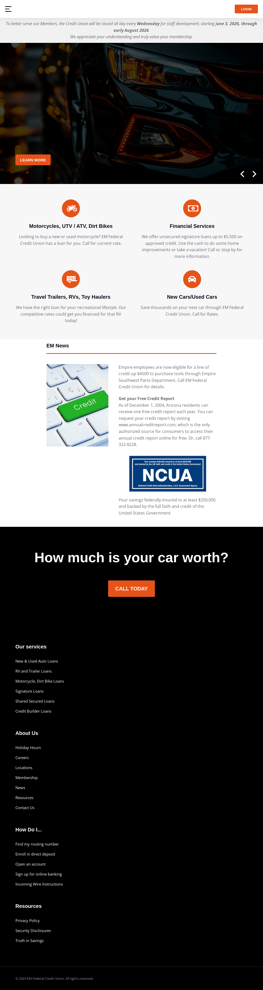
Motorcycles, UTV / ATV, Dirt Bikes (71, 226)
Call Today (131, 588)
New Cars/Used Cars (192, 297)
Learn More (33, 160)
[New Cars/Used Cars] (192, 279)
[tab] (131, 348)
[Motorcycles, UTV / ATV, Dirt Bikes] (71, 208)
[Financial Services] (192, 208)
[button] (241, 173)
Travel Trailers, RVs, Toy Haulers (70, 297)
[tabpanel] (131, 444)
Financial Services (192, 226)
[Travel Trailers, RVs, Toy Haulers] (71, 279)
